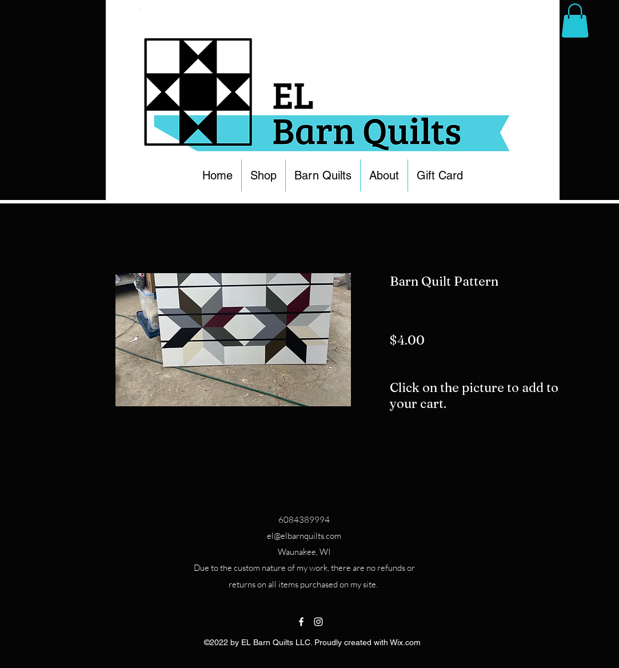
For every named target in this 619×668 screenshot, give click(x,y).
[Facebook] (301, 621)
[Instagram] (318, 621)
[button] (263, 175)
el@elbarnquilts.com (304, 535)
